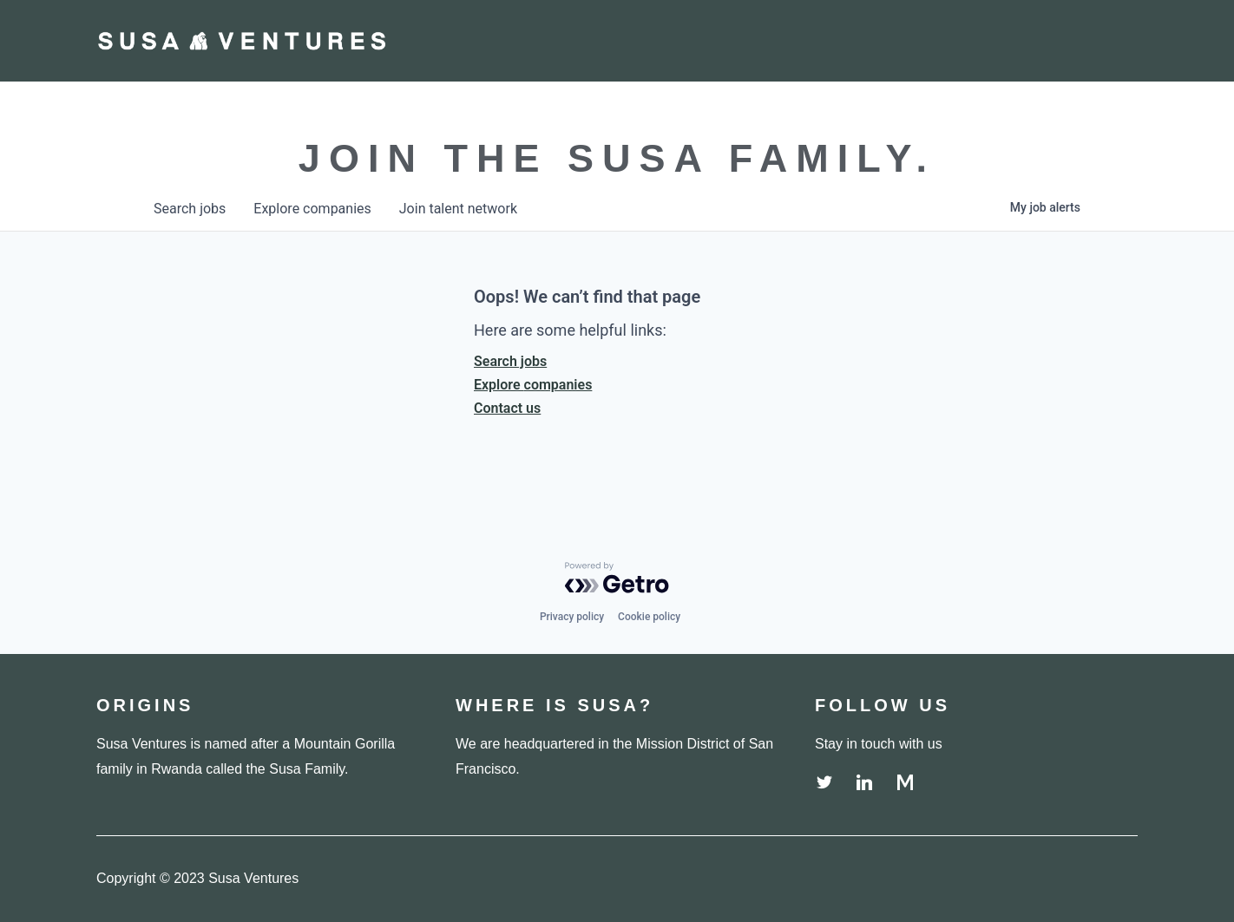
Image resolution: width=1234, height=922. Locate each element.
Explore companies (533, 384)
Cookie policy (649, 617)
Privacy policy (572, 617)
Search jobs (510, 361)
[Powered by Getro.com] (617, 577)
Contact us (507, 408)
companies (312, 208)
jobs (190, 208)
